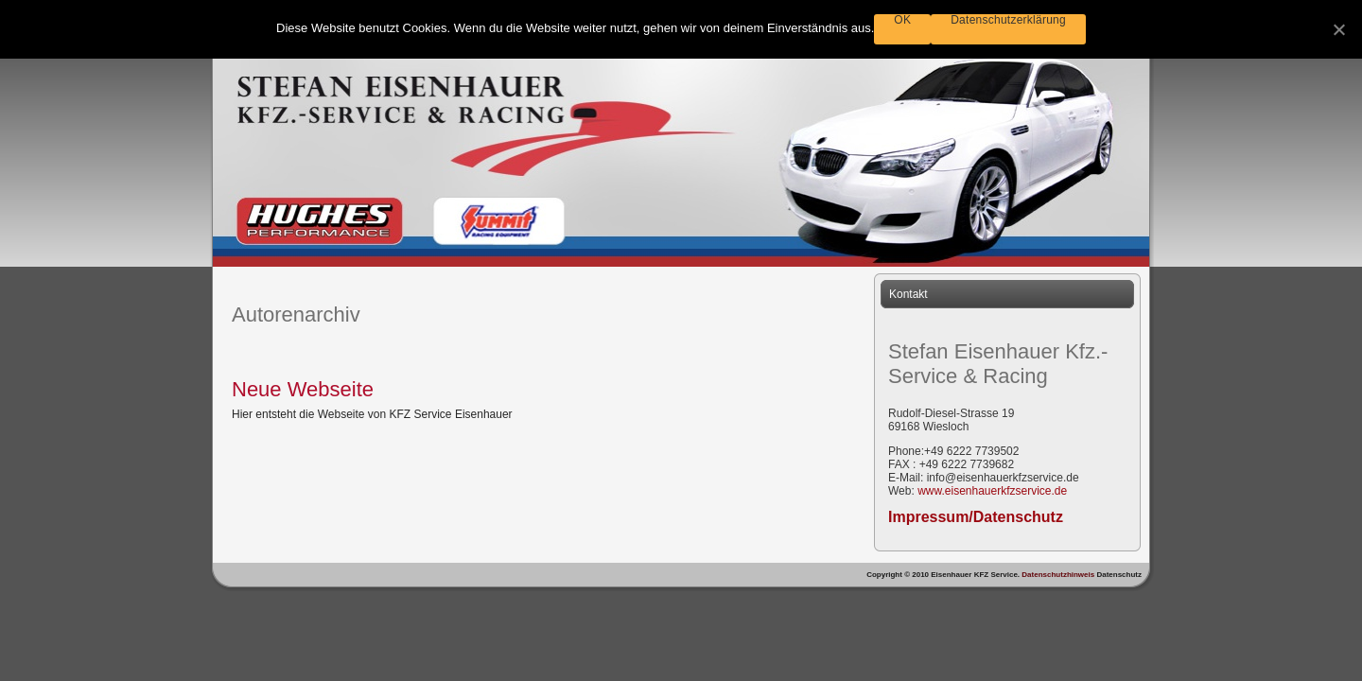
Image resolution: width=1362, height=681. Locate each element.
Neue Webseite (303, 389)
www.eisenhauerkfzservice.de (992, 491)
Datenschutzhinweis (1059, 574)
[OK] (1338, 29)
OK (902, 20)
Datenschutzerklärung (1008, 20)
